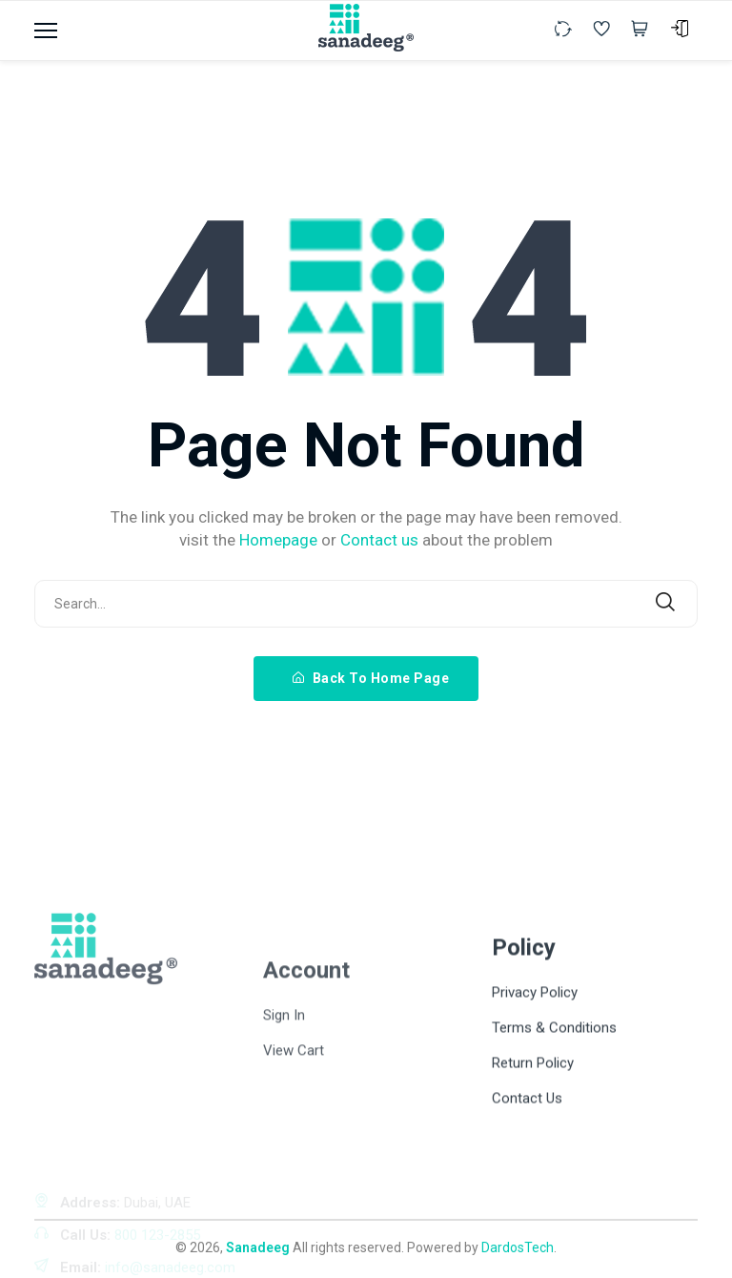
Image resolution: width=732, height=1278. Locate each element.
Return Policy (533, 1158)
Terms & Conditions (554, 1123)
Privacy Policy (535, 1088)
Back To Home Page (371, 678)
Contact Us (527, 1194)
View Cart (293, 1161)
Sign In (284, 1126)
